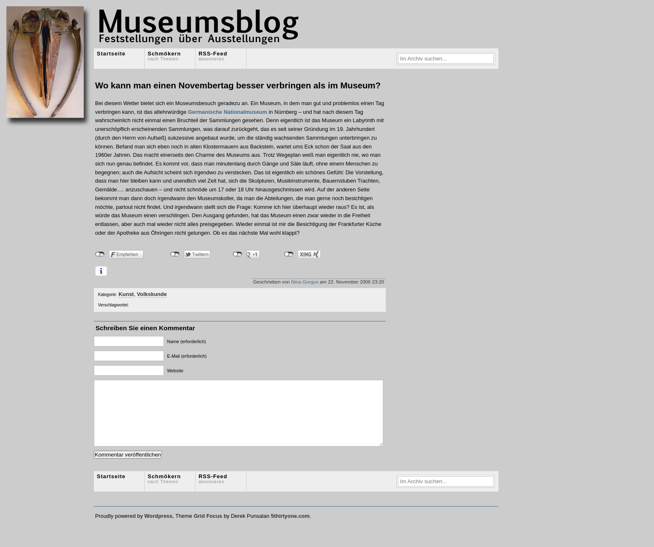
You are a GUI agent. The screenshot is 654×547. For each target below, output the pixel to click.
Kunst (126, 294)
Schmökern (164, 55)
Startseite (111, 53)
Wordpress (158, 528)
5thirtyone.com (290, 528)
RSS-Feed (213, 55)
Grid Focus (208, 528)
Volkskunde (152, 294)
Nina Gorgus (304, 281)
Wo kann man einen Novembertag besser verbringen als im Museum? (238, 85)
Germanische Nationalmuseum (227, 112)
